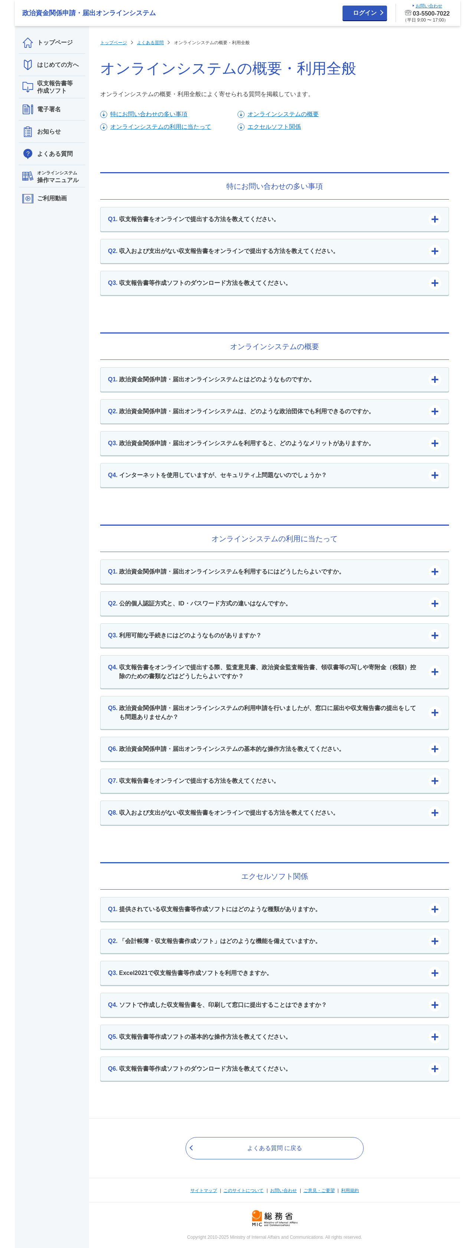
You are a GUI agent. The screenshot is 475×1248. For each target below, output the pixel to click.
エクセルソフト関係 (274, 127)
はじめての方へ (50, 64)
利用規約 (350, 1190)
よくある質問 (47, 154)
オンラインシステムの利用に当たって (160, 127)
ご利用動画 (44, 198)
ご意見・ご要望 (319, 1190)
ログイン (365, 13)
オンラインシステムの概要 (283, 114)
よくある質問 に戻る (274, 1148)
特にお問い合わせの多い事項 (148, 114)
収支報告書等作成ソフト (47, 87)
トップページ (47, 42)
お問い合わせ (283, 1190)
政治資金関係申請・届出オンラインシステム (89, 13)
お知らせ (41, 131)
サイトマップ (203, 1190)
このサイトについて (243, 1190)
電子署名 (41, 109)
